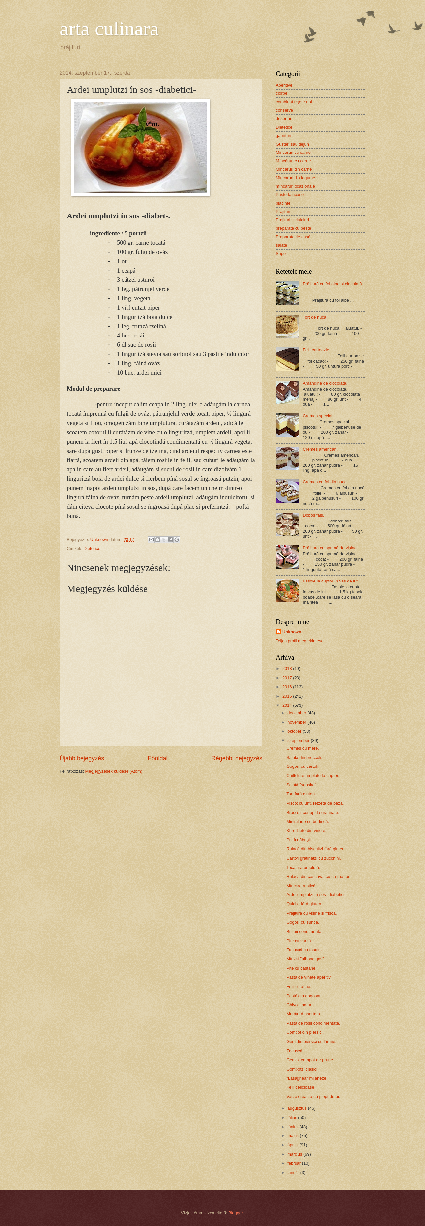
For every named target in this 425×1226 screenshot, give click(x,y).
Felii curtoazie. (316, 349)
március (295, 1154)
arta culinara (109, 28)
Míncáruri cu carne (293, 160)
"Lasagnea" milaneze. (306, 1078)
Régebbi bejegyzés (237, 758)
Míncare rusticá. (301, 885)
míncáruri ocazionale (295, 186)
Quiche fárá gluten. (304, 903)
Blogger (235, 1212)
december (297, 712)
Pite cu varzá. (299, 940)
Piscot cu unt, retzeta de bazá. (315, 803)
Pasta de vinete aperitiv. (308, 977)
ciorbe (281, 93)
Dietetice (92, 548)
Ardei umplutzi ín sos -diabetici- (316, 894)
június (293, 1126)
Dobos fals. (313, 515)
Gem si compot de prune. (310, 1059)
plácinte (283, 203)
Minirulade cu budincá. (307, 821)
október (295, 731)
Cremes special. (318, 415)
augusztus (297, 1108)
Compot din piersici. (305, 1032)
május (293, 1135)
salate (281, 245)
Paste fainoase (290, 194)
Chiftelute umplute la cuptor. (312, 775)
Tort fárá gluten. (301, 793)
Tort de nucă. (315, 317)
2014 (287, 705)
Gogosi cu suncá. (302, 922)
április (293, 1144)
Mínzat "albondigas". (305, 958)
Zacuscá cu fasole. (304, 949)
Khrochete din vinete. (306, 830)
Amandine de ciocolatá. (325, 383)
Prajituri (283, 211)
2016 (287, 686)
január (293, 1172)
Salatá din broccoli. (304, 757)
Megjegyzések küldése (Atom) (113, 771)
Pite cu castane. (301, 968)
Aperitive (284, 85)
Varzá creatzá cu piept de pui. (314, 1096)
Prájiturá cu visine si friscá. (311, 913)
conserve (284, 110)
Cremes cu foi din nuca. (325, 481)
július (292, 1117)
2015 (287, 696)
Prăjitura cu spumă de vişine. (330, 547)
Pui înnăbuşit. (299, 839)
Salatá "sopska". (301, 784)
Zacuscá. (294, 1050)
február (294, 1163)
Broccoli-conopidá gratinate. (312, 812)
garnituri (283, 135)
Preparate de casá (293, 236)
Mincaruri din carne (294, 169)
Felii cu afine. (298, 986)
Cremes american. (320, 449)
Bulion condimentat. (305, 931)
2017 (287, 677)
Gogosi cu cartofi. (302, 766)
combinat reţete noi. (294, 101)
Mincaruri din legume (295, 177)
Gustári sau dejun (292, 144)
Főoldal (157, 758)
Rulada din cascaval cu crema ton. (319, 876)
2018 (287, 668)
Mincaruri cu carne (293, 152)
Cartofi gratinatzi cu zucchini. (313, 858)
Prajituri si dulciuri (292, 219)
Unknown (291, 631)
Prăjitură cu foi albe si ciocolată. (333, 283)
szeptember (299, 740)
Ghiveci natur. (299, 1004)
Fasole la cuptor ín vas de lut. (331, 581)
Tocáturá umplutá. (303, 867)
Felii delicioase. (300, 1087)
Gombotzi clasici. (302, 1069)
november (297, 722)
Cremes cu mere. (302, 748)
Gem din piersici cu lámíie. (311, 1041)
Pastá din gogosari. (304, 995)
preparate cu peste (293, 228)
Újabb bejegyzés (82, 758)
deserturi (284, 118)
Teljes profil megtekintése (300, 640)
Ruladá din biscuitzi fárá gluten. (316, 848)
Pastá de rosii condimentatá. (313, 1023)
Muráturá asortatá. (303, 1013)
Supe (281, 253)
